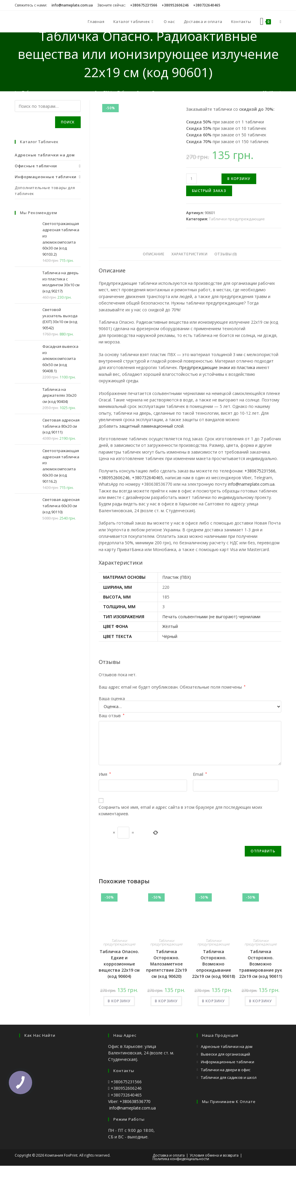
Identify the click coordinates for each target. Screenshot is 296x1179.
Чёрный (169, 636)
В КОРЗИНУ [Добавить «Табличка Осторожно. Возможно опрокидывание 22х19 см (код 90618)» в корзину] (213, 1000)
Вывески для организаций (225, 1054)
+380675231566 (259, 471)
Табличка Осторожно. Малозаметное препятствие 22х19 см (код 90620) (166, 964)
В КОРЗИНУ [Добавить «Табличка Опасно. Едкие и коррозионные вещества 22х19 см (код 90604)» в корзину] (119, 1000)
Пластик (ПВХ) (176, 577)
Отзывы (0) (225, 254)
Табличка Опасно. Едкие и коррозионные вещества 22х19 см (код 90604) (119, 964)
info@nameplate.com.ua (251, 484)
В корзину (238, 178)
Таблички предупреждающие (237, 218)
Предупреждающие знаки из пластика (217, 367)
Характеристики (189, 254)
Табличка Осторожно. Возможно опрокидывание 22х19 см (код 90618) (213, 964)
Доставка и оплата (169, 1155)
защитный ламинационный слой (151, 426)
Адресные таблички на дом (226, 1046)
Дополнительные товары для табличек (45, 190)
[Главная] (15, 92)
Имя (105, 774)
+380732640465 (147, 477)
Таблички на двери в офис (225, 1069)
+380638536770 (135, 1101)
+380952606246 (114, 477)
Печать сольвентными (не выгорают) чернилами (211, 616)
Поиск (68, 122)
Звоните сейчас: (111, 5)
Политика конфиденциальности (181, 1158)
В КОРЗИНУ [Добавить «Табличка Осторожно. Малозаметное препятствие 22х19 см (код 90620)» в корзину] (166, 1000)
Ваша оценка (112, 699)
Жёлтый (170, 626)
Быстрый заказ (209, 190)
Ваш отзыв (112, 715)
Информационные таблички (227, 1061)
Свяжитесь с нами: (31, 5)
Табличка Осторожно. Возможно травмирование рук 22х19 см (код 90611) (260, 964)
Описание (153, 254)
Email (200, 774)
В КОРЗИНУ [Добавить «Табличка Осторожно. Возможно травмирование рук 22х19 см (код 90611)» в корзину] (260, 1000)
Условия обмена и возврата (214, 1155)
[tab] (153, 254)
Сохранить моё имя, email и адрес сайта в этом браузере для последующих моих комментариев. (180, 810)
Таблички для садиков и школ (229, 1077)
